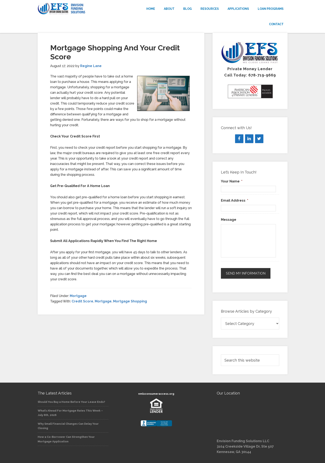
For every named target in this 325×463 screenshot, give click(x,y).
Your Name (231, 181)
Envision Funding (75, 8)
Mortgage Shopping (130, 301)
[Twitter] (259, 138)
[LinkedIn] (249, 138)
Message (228, 220)
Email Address (234, 200)
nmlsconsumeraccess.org (156, 393)
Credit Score (82, 301)
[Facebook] (239, 138)
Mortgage (78, 296)
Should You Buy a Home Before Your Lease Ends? (71, 401)
